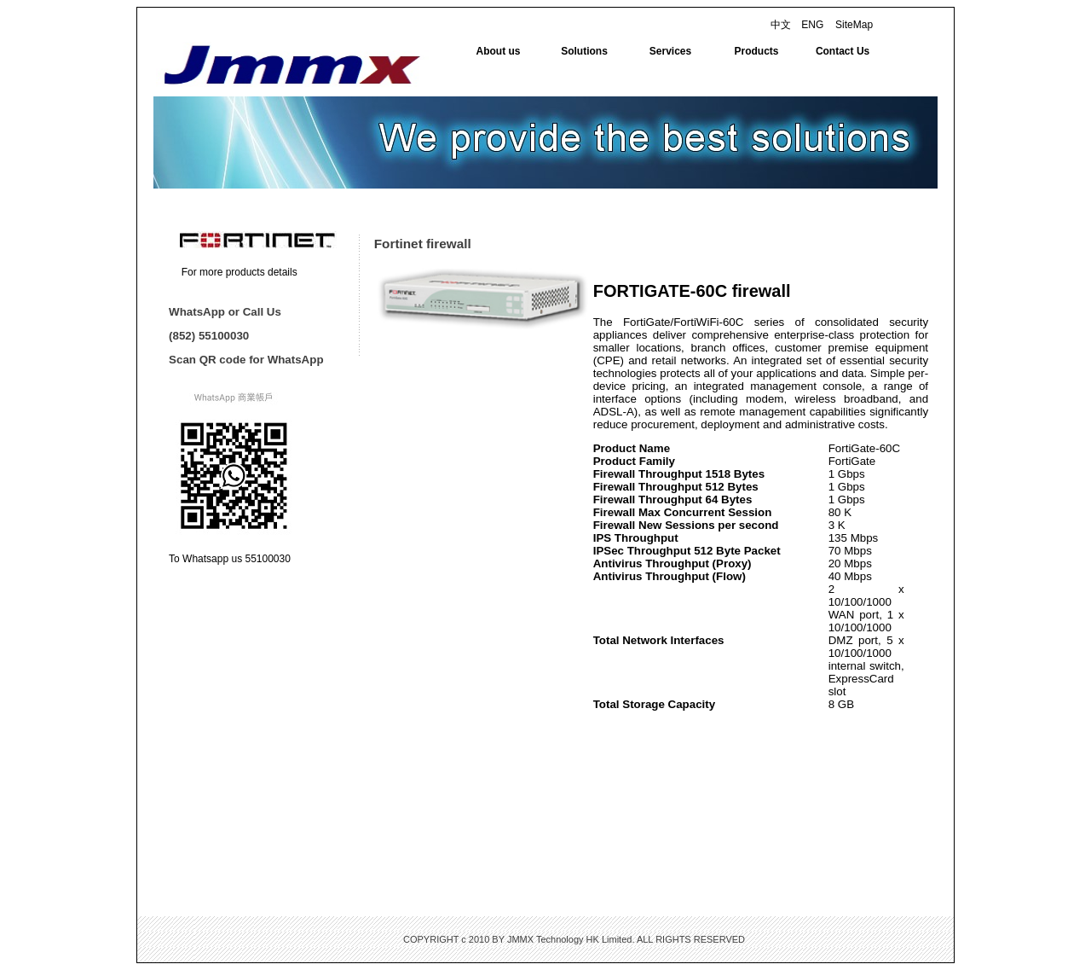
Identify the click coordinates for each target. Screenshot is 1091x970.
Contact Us (842, 51)
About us (498, 51)
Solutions (584, 51)
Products (757, 51)
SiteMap (854, 25)
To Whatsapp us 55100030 (230, 559)
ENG (812, 25)
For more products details (239, 272)
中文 (781, 25)
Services (670, 51)
